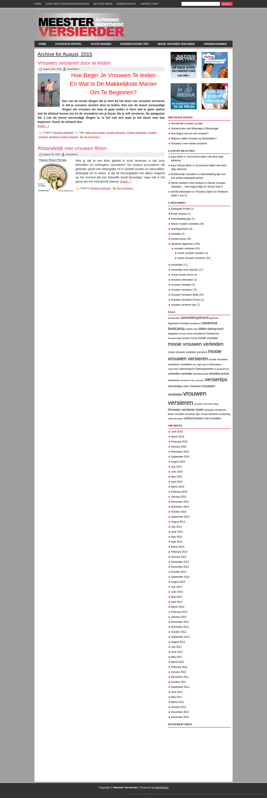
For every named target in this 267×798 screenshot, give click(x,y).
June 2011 (177, 692)
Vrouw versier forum (182, 274)
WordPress (162, 787)
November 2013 (180, 566)
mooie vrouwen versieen (190, 253)
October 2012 (178, 631)
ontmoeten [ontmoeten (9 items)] (214, 364)
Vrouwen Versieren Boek (185, 294)
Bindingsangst (126, 4)
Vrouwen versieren (181, 289)
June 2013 (177, 591)
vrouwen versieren (184, 248)
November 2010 (180, 717)
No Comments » (92, 137)
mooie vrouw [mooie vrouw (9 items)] (189, 338)
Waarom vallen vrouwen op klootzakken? (194, 138)
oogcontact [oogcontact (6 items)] (173, 369)
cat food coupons (257, 794)
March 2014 (177, 546)
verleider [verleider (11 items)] (186, 373)
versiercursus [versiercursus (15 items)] (219, 373)
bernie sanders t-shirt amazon (187, 183)
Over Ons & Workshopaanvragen (67, 4)
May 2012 (176, 657)
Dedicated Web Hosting (181, 794)
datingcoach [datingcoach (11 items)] (216, 328)
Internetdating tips (134, 44)
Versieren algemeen (63, 132)
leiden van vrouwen (95, 132)
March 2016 (177, 436)
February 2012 (179, 667)
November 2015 (180, 451)
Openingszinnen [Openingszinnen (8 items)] (204, 368)
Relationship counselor (183, 174)
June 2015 (177, 471)
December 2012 (180, 621)
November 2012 (180, 626)
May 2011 (176, 697)
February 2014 (179, 551)
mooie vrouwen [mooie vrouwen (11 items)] (208, 338)
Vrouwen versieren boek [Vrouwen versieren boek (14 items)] (185, 409)
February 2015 (179, 491)
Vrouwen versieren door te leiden (74, 63)
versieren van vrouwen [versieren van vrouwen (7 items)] (192, 380)
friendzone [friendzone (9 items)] (213, 333)
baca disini (177, 156)
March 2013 (177, 606)
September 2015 (180, 456)
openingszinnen (215, 44)
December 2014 (180, 501)
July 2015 (176, 466)
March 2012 (177, 662)
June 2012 (177, 652)
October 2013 (178, 571)
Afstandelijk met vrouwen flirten (72, 148)
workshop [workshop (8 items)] (224, 414)
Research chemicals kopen (52, 9)
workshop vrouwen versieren (63, 137)
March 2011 (177, 702)
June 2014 (177, 531)
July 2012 (176, 646)
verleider (176, 233)
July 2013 (176, 586)
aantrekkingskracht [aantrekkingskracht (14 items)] (195, 317)
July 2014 (176, 526)
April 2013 (176, 601)
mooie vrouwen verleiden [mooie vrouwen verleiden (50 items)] (195, 344)
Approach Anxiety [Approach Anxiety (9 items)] (178, 323)
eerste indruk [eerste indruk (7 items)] (186, 333)
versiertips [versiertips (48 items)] (216, 379)
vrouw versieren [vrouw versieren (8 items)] (210, 414)
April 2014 (176, 541)
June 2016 (177, 431)
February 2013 (179, 611)
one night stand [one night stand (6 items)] (200, 364)
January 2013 (178, 616)
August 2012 (178, 641)
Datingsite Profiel (68, 44)
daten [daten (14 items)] (203, 328)
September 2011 (180, 687)
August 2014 (178, 521)
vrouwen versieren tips (183, 304)
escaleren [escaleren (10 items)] (200, 333)
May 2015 (176, 476)
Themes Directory (215, 794)
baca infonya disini (181, 165)
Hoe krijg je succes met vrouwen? (189, 133)
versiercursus (178, 238)
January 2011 (178, 707)
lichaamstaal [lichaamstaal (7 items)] (174, 338)
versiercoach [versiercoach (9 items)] (201, 373)
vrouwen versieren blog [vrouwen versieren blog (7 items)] (206, 404)
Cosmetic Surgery (234, 794)
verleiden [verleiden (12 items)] (174, 373)
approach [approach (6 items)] (214, 318)
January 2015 (178, 496)
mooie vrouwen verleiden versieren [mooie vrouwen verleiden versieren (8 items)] (187, 352)
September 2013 (180, 576)
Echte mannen (101, 44)
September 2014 (180, 516)
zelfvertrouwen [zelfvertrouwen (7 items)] (175, 418)
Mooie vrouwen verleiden (176, 44)
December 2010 (180, 712)
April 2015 (176, 481)
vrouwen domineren (137, 132)
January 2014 (178, 556)
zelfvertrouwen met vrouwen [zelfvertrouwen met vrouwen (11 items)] (202, 418)
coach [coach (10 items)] (189, 328)
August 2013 (178, 581)
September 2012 (180, 636)
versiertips (177, 264)
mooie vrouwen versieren (191, 258)
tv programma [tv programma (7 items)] (221, 369)
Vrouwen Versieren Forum (185, 299)
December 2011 (180, 677)
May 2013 (176, 596)
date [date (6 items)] (196, 329)
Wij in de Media (102, 4)
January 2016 (178, 446)
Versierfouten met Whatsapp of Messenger (194, 128)
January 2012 (178, 672)
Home (37, 4)
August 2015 (178, 461)
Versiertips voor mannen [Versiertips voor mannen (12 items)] (184, 386)
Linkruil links (149, 4)
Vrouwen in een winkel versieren (189, 143)
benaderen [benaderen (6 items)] (195, 323)
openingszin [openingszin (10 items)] (186, 368)
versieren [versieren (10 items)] (174, 380)
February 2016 (179, 441)
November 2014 (180, 506)
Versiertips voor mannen (184, 269)
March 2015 (177, 486)
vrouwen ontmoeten (182, 279)
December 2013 (180, 561)
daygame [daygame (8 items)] (173, 333)
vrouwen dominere (115, 132)
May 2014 (176, 536)
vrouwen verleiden (181, 284)
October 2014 (178, 511)
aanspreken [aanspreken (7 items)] (174, 318)
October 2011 (178, 682)
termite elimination (181, 191)
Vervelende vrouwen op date (187, 123)
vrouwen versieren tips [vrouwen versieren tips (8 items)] (187, 414)
